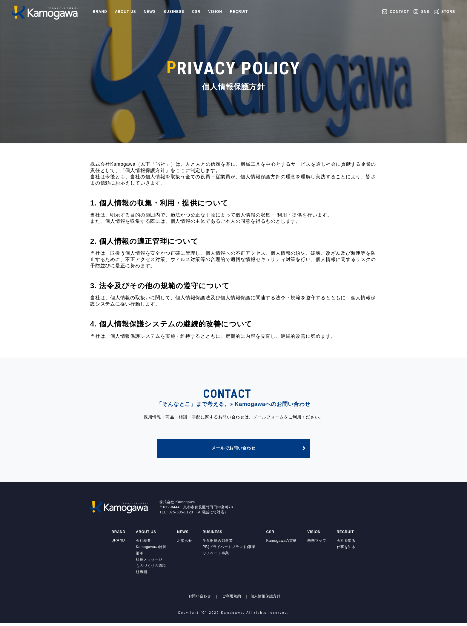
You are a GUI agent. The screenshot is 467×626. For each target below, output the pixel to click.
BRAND (100, 12)
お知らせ (184, 543)
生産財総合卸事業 (218, 543)
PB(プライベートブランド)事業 (229, 549)
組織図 (141, 575)
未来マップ (316, 543)
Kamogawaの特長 (151, 549)
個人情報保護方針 (266, 599)
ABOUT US (125, 12)
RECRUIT (239, 12)
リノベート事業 (216, 556)
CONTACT (399, 12)
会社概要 (143, 543)
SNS (425, 12)
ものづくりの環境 (151, 568)
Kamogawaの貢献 (281, 543)
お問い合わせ (199, 599)
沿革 (139, 556)
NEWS (150, 12)
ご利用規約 (231, 599)
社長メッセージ (149, 562)
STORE (448, 12)
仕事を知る (346, 549)
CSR (196, 12)
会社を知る (346, 543)
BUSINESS (174, 12)
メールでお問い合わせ (234, 450)
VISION (215, 12)
